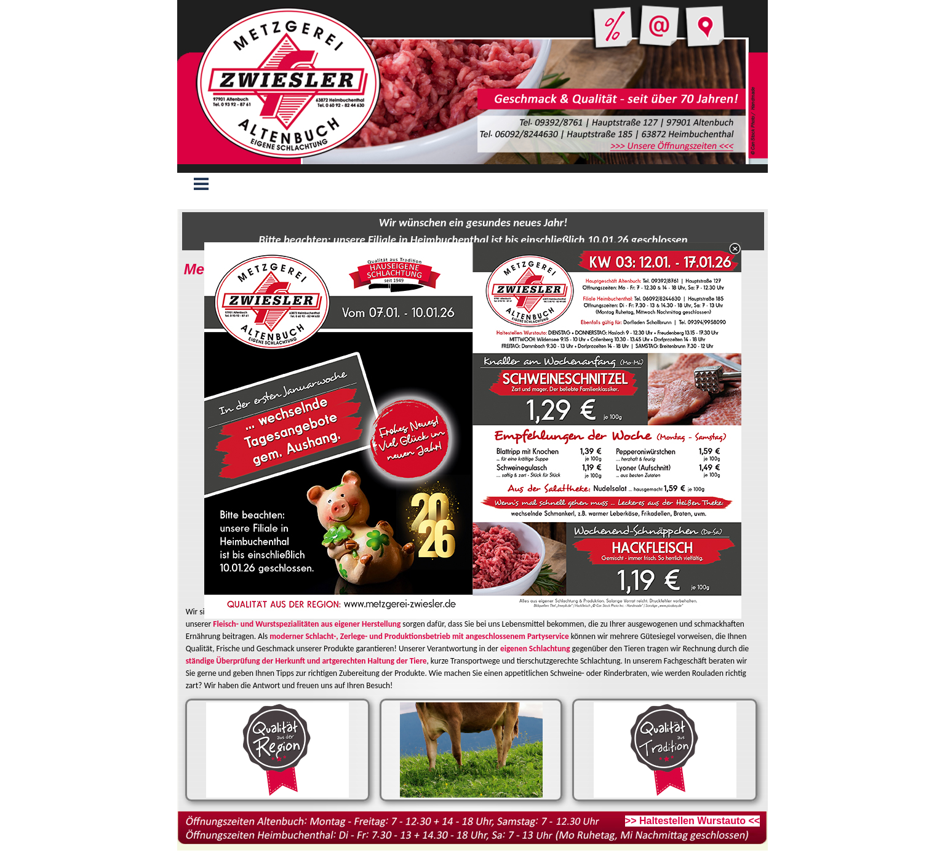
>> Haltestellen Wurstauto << (692, 820)
